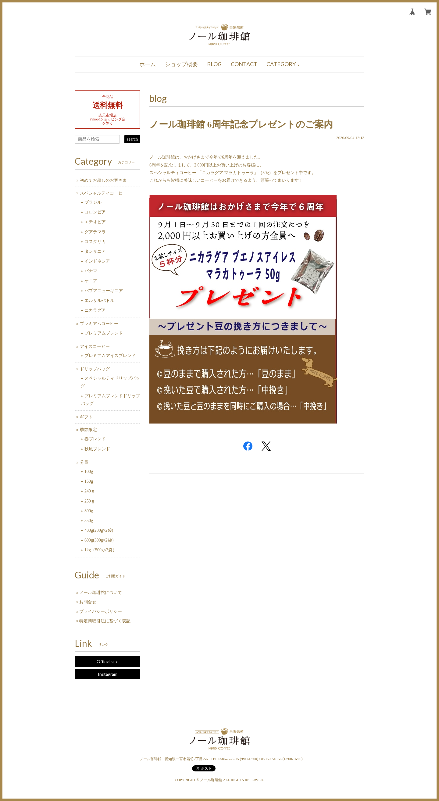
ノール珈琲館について (100, 592)
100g (88, 471)
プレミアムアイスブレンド (110, 355)
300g (88, 511)
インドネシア (97, 261)
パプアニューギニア (103, 290)
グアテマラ (95, 232)
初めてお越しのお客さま (103, 180)
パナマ (90, 271)
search (132, 139)
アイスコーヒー (95, 346)
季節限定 (88, 429)
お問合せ (87, 602)
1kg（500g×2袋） (100, 550)
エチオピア (95, 222)
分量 (84, 462)
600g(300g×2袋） (100, 540)
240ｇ (89, 491)
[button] (283, 64)
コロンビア (95, 212)
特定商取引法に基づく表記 (104, 621)
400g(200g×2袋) (98, 530)
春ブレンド (95, 439)
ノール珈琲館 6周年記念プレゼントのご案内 (241, 124)
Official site (108, 661)
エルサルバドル (99, 300)
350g (88, 520)
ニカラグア (95, 310)
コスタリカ (95, 241)
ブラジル (93, 202)
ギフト (86, 417)
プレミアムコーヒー (99, 323)
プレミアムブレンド (103, 333)
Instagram (107, 674)
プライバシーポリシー (100, 611)
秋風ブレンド (97, 449)
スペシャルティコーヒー (103, 193)
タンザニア (95, 251)
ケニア (90, 281)
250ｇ (89, 501)
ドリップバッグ (95, 369)
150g (88, 481)
